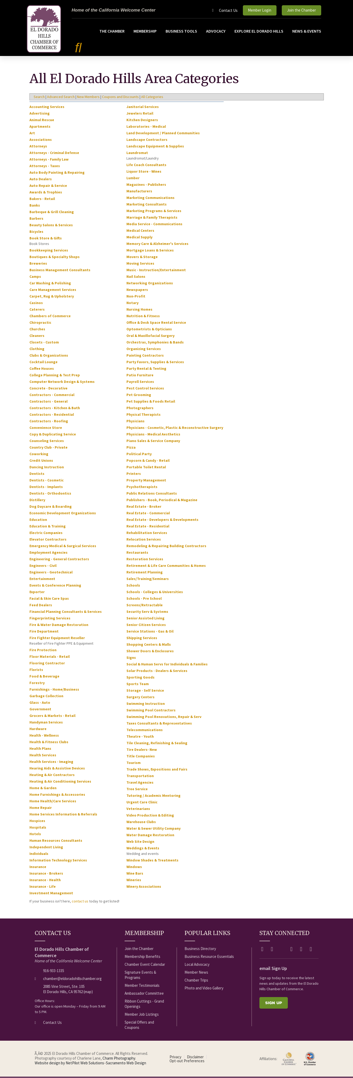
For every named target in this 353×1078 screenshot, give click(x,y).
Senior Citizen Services (146, 625)
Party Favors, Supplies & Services (155, 362)
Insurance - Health (45, 880)
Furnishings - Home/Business (54, 689)
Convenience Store (45, 427)
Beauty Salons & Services (51, 225)
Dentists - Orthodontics (50, 493)
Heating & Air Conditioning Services (60, 781)
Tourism (133, 763)
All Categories (152, 97)
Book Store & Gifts (45, 238)
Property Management (146, 480)
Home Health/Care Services (52, 801)
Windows (134, 867)
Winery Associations (143, 886)
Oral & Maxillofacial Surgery (150, 335)
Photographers (140, 408)
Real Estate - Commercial (148, 513)
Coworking (38, 454)
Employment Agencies (48, 552)
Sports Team (137, 684)
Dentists (36, 473)
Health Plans (40, 748)
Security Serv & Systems (147, 611)
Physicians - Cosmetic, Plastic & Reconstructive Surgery (174, 427)
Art (32, 133)
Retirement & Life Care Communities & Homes (166, 565)
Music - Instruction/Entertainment (156, 270)
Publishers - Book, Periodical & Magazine (161, 500)
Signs (131, 657)
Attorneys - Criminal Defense (54, 153)
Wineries (133, 880)
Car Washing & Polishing (50, 283)
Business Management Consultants (59, 270)
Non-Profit (135, 296)
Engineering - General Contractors (59, 559)
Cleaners (36, 335)
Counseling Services (46, 441)
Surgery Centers (140, 697)
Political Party (139, 454)
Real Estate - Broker (143, 506)
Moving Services (140, 263)
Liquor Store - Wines (143, 171)
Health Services (42, 755)
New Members (88, 97)
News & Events (306, 31)
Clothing (36, 349)
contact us (80, 901)
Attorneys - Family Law (49, 159)
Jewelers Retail (139, 113)
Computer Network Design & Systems (62, 381)
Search (39, 97)
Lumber (133, 178)
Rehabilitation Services (146, 533)
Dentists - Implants (46, 487)
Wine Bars (134, 873)
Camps (35, 276)
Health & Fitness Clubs (48, 742)
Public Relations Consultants (151, 493)
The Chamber (112, 31)
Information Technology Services (58, 860)
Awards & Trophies (45, 192)
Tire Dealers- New (141, 749)
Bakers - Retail (42, 199)
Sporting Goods (140, 677)
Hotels (35, 834)
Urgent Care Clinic (141, 802)
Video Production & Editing (150, 815)
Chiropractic (40, 322)
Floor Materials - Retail (49, 656)
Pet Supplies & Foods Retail (150, 401)
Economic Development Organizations (62, 513)
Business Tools (181, 31)
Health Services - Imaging (51, 761)
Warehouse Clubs (141, 822)
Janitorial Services (142, 107)
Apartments (39, 126)
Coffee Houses (41, 368)
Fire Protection (43, 650)
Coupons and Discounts (120, 97)
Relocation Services (143, 539)
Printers (133, 473)
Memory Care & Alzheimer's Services (157, 244)
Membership (145, 31)
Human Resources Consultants (55, 840)
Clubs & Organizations (48, 355)
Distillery (37, 500)
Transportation (140, 776)
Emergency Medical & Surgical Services (62, 546)
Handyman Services (46, 722)
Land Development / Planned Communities (163, 133)
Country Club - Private (48, 447)
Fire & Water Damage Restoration (58, 625)
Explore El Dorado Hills (258, 31)
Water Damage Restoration (150, 835)
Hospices (37, 821)
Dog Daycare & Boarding (50, 506)
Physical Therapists (143, 414)
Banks (34, 205)
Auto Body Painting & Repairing (57, 172)
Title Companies (140, 756)
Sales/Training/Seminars (147, 579)
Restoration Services (144, 559)
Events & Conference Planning (55, 585)
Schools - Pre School (144, 598)
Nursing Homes (139, 309)
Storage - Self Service (145, 690)
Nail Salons (135, 276)
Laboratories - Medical (146, 126)
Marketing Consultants (146, 204)
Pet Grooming (138, 395)
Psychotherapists (141, 487)
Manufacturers (139, 191)
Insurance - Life (42, 886)
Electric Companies (46, 533)
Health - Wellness (44, 735)
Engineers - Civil (43, 565)
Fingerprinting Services (49, 618)
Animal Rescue (41, 120)
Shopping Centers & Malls (148, 644)
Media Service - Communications (154, 224)
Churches (37, 329)
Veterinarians (138, 809)
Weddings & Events (142, 848)
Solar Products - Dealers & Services (156, 671)
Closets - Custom (44, 342)
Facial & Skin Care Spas (49, 598)
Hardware (38, 729)
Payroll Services (140, 381)
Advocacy (216, 31)
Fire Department (44, 631)
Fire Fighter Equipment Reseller (57, 638)
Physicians (135, 421)
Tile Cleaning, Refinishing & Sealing (156, 743)
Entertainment (42, 579)
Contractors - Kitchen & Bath (54, 408)
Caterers (37, 309)
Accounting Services (46, 107)
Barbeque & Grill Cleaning (51, 212)
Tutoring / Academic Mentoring (153, 795)
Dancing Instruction (46, 467)
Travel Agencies (140, 782)
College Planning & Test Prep (54, 375)
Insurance (37, 867)
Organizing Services (143, 349)
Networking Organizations (149, 283)
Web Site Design (140, 841)
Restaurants (137, 552)
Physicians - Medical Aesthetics (153, 434)
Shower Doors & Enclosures (150, 651)
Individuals (38, 853)
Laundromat (137, 153)
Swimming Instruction (145, 703)
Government (40, 709)
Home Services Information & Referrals (63, 814)
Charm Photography (119, 1058)
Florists (36, 670)
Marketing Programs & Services (153, 211)
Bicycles (36, 231)
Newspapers (137, 290)
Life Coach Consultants (146, 165)
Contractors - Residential (51, 414)
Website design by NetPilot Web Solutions (69, 1063)
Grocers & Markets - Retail (52, 715)
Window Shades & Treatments (152, 860)
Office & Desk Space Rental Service (156, 322)
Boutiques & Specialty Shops (54, 257)
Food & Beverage (44, 676)
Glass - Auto (39, 702)
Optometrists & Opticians (149, 329)
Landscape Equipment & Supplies (155, 146)
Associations (40, 139)
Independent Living (46, 847)
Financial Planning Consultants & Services (65, 611)
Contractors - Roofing (48, 421)
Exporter (37, 592)
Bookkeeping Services (48, 250)
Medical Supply (139, 237)
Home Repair (40, 807)
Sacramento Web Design (126, 1063)
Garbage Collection (46, 696)
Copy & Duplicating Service (52, 434)
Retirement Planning (144, 572)
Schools (133, 585)
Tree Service (137, 789)
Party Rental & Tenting (146, 368)
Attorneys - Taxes (44, 166)
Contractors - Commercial (51, 395)
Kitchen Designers (142, 120)
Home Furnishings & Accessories (57, 794)
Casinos (36, 303)
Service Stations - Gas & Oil (149, 631)
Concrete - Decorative (48, 388)
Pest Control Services (145, 388)
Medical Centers (140, 230)
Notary (132, 303)
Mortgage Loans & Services (150, 250)
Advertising (39, 113)
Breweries (38, 263)
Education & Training (47, 526)
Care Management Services (52, 290)
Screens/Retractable (144, 605)
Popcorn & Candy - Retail (148, 460)
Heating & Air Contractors (52, 775)
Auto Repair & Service (48, 185)
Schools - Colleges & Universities (154, 592)
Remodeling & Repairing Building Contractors (166, 546)
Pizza (131, 447)
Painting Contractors (145, 355)
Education (38, 519)
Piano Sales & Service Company (153, 441)
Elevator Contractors (47, 539)
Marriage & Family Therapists (151, 217)
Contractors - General (48, 401)
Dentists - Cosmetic (46, 480)
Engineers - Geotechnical (51, 572)
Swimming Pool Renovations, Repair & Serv (163, 717)
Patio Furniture (140, 375)
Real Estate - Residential (147, 526)
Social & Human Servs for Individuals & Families (167, 664)
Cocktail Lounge (43, 362)
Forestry (37, 683)
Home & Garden (43, 788)
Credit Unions (41, 460)
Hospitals (37, 827)
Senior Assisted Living (145, 618)
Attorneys (38, 146)
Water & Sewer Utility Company (153, 828)
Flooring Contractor (47, 663)
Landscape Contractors (146, 139)
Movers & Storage (142, 257)
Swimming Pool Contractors (151, 710)
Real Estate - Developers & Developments (162, 519)
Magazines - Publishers (146, 184)
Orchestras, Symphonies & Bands (155, 342)
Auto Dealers (40, 179)
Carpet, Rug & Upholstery (51, 296)
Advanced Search (61, 97)
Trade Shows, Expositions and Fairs (156, 769)
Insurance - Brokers (46, 873)
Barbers (36, 218)
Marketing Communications (150, 198)
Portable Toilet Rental (146, 467)
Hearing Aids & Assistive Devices (57, 768)
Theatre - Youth (140, 736)
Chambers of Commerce (50, 316)
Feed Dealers (40, 605)
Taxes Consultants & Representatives (159, 723)
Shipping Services (141, 638)
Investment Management (51, 893)
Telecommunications (144, 730)
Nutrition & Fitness (143, 316)
